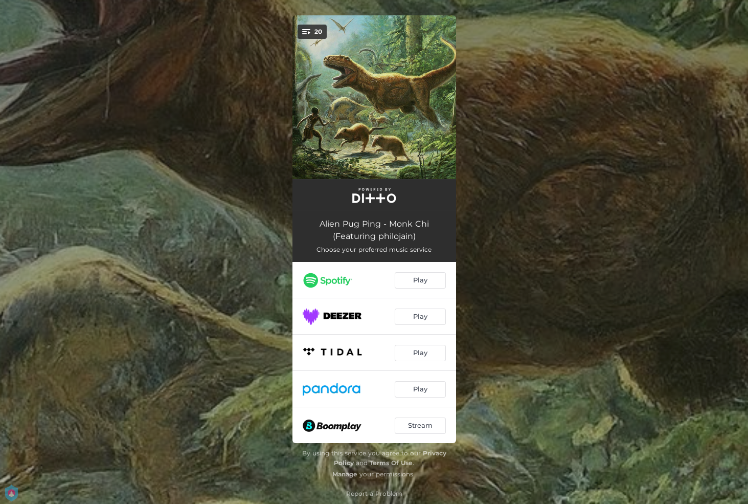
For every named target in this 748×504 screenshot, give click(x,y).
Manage (344, 474)
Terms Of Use (391, 463)
